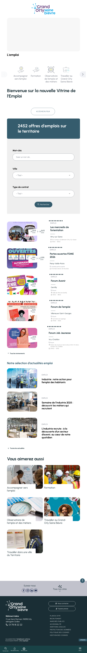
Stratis (82, 639)
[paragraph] (29, 590)
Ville (15, 169)
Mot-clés (17, 150)
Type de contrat (21, 187)
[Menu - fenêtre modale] (80, 649)
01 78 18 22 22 (15, 624)
